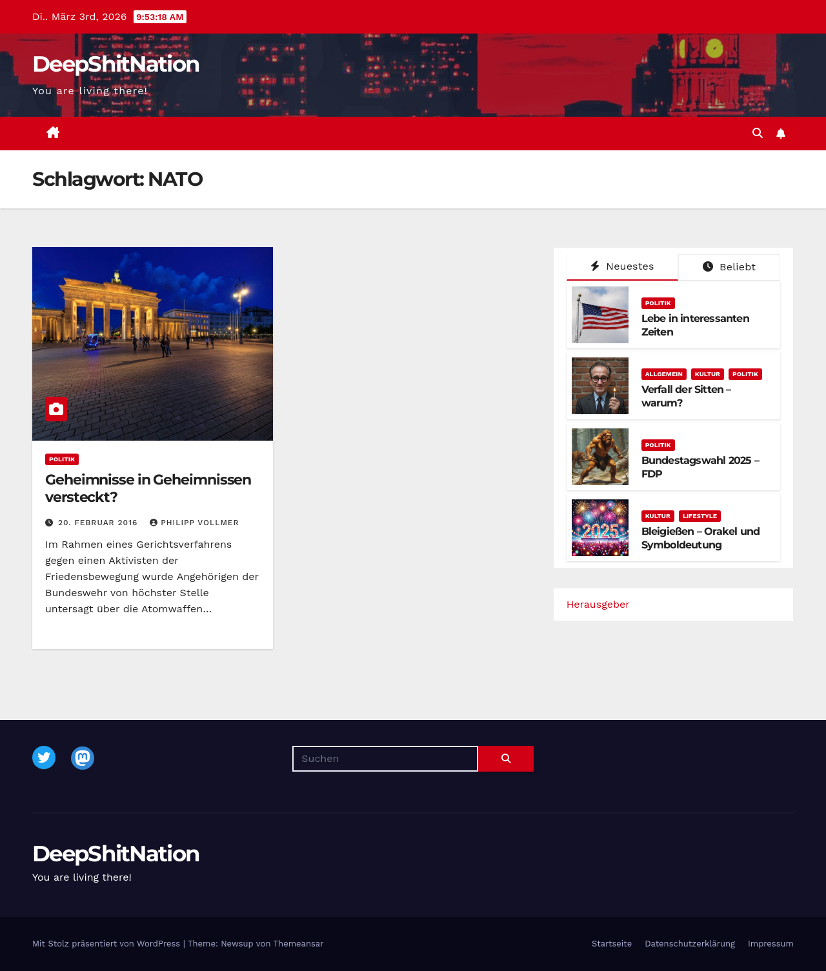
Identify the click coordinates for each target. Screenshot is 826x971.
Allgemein (664, 373)
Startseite (612, 943)
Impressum (771, 943)
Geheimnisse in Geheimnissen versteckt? (148, 488)
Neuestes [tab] (622, 266)
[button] (757, 133)
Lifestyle (700, 515)
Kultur (707, 373)
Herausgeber (598, 604)
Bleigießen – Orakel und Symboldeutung (700, 538)
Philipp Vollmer (194, 522)
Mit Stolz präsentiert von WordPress (107, 943)
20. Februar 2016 (99, 522)
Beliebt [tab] (729, 267)
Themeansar (299, 943)
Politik (62, 459)
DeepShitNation (115, 63)
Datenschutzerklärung (690, 943)
